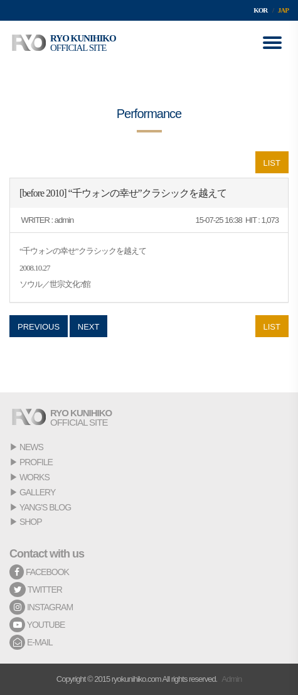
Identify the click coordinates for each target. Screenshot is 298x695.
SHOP (30, 522)
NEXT (89, 326)
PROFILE (36, 462)
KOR (260, 10)
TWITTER (35, 590)
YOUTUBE (37, 625)
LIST (271, 163)
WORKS (34, 477)
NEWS (31, 447)
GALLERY (37, 492)
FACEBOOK (39, 572)
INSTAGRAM (41, 607)
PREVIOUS (39, 326)
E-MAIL (31, 642)
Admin (231, 679)
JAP (283, 10)
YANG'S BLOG (45, 507)
